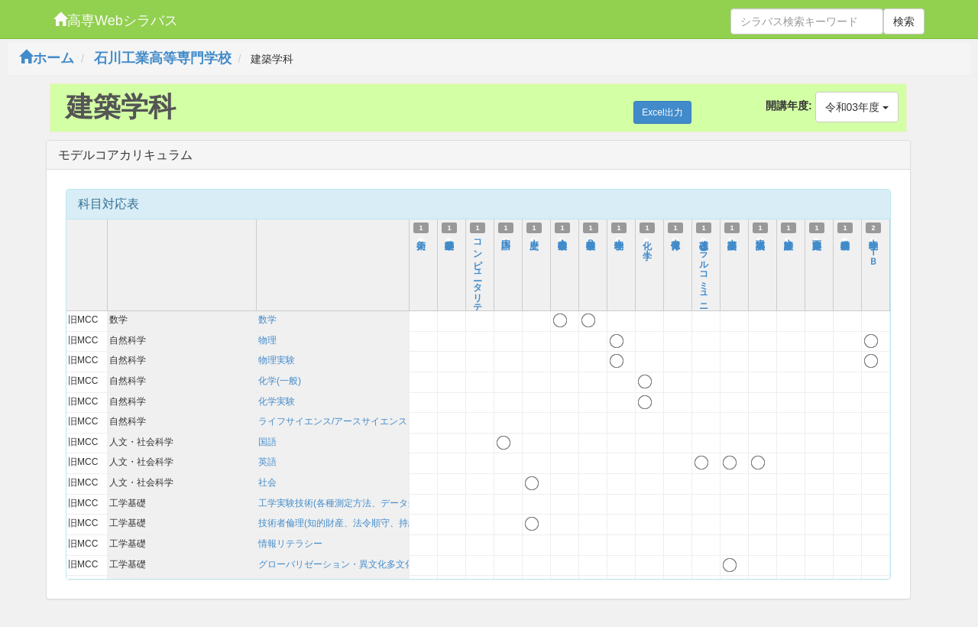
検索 (904, 21)
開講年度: (789, 105)
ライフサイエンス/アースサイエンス (332, 421)
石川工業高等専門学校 (163, 58)
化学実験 (276, 401)
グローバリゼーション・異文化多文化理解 (345, 564)
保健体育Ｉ (675, 237)
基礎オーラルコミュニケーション (703, 292)
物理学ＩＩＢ (873, 247)
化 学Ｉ (647, 243)
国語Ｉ (505, 237)
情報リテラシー (290, 543)
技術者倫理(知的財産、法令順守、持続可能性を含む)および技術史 (394, 523)
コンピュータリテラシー (477, 281)
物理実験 (276, 360)
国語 (267, 442)
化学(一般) (279, 380)
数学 (267, 319)
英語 (267, 461)
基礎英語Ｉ (732, 237)
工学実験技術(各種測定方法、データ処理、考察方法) (366, 503)
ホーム (46, 58)
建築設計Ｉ (788, 237)
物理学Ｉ (619, 237)
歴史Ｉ (534, 237)
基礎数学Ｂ (590, 237)
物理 (267, 340)
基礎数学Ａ (562, 237)
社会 (267, 482)
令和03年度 (857, 107)
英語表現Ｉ (760, 237)
